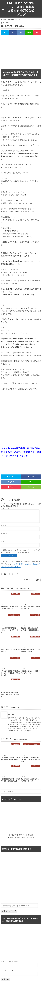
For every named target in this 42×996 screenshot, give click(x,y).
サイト (3, 542)
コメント (5, 508)
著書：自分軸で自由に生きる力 (21, 837)
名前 (3, 525)
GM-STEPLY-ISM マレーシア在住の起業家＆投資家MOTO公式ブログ (21, 8)
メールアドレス (7, 970)
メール (4, 534)
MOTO (11, 715)
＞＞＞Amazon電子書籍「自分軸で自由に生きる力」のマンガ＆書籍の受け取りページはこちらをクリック (21, 452)
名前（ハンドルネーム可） (11, 961)
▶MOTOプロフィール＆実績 (21, 835)
